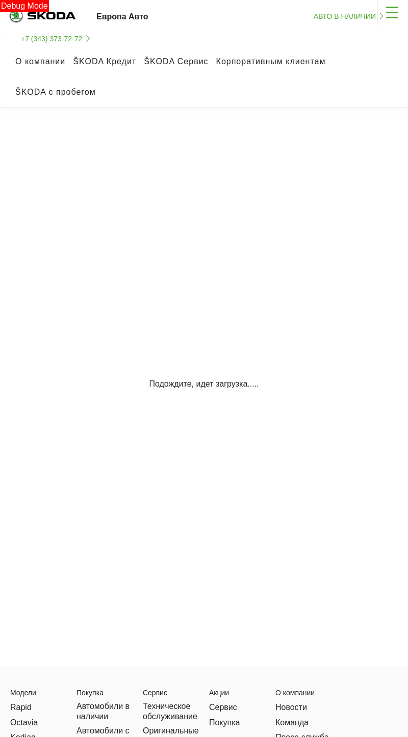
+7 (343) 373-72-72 (51, 39)
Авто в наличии (345, 16)
